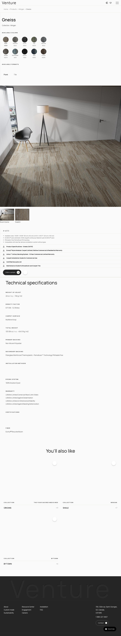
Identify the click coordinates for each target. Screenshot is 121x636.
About (6, 607)
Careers (25, 613)
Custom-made (9, 610)
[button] (117, 3)
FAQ (41, 610)
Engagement (26, 610)
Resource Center (28, 607)
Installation (44, 607)
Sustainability (9, 613)
